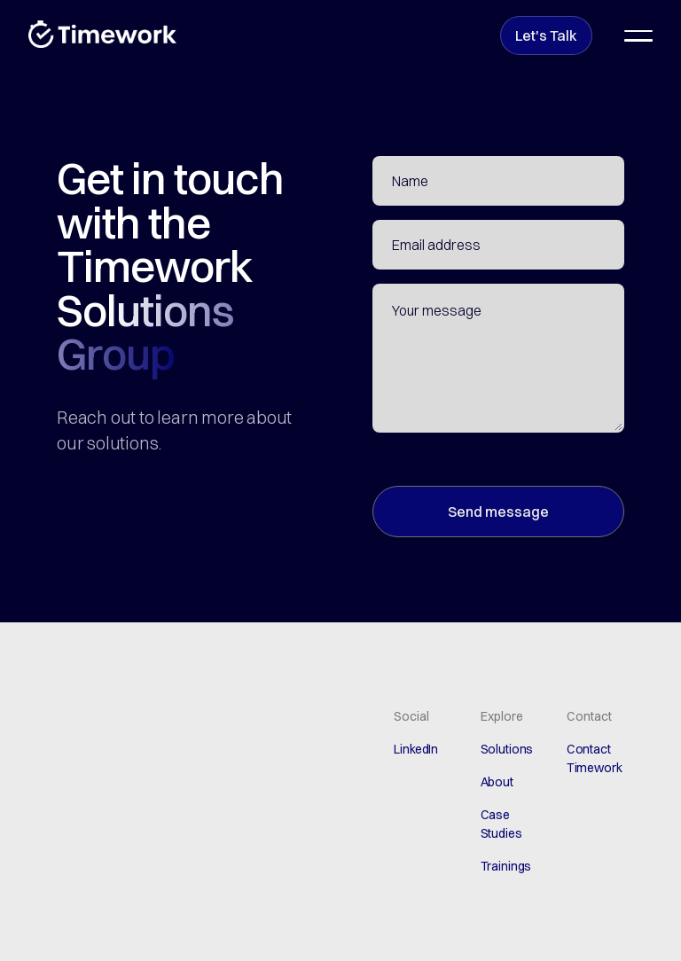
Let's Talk (546, 35)
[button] (638, 35)
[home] (102, 34)
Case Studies (501, 824)
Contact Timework (594, 758)
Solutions (507, 749)
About (497, 782)
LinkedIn (416, 749)
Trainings (506, 866)
